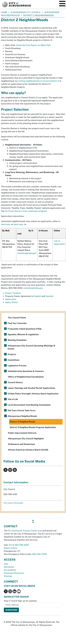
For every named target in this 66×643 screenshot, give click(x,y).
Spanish (49, 296)
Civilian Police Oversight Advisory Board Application (33, 393)
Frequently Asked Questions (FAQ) (24, 329)
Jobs (6, 564)
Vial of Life (13, 399)
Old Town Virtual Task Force (21, 410)
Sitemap (8, 576)
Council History (15, 382)
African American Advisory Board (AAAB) (28, 450)
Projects (12, 354)
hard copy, (19, 224)
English (37, 296)
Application (10, 299)
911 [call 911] (18, 551)
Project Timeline (13, 293)
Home (4, 12)
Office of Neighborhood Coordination (26, 377)
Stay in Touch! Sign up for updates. (20, 601)
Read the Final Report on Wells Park (33, 45)
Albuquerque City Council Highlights (26, 438)
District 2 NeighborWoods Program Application (33, 427)
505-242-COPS (39, 554)
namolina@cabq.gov (27, 253)
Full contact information (13, 503)
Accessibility (10, 570)
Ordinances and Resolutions (21, 444)
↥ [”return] (33, 521)
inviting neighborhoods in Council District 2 (38, 81)
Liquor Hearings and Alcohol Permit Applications (31, 388)
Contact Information (15, 482)
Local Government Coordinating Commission (29, 405)
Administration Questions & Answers (26, 371)
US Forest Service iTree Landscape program (26, 211)
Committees (13, 360)
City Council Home (17, 317)
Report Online (10, 548)
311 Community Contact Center (22, 530)
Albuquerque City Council (26, 12)
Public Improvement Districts (22, 433)
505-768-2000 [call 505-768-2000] (22, 545)
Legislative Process (17, 365)
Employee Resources (14, 573)
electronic (6, 224)
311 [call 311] (10, 545)
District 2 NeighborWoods (22, 422)
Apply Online (11, 302)
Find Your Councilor (17, 323)
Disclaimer (9, 567)
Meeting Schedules (17, 340)
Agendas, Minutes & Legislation (23, 334)
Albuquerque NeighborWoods (22, 416)
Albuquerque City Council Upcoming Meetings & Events (31, 347)
